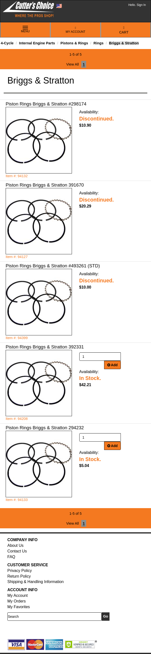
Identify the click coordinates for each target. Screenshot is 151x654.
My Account (75, 30)
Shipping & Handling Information (35, 582)
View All (72, 64)
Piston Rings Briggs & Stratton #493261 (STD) (53, 265)
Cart (123, 30)
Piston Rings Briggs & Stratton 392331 (45, 346)
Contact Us (17, 551)
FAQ (11, 557)
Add (112, 365)
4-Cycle (7, 43)
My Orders (16, 601)
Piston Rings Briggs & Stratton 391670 (45, 185)
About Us (15, 545)
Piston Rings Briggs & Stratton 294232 (45, 427)
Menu (25, 30)
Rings (99, 43)
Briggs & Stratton (124, 43)
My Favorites (18, 607)
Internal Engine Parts (37, 43)
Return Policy (19, 576)
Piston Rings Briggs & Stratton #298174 (46, 103)
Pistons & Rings (74, 43)
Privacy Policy (19, 570)
